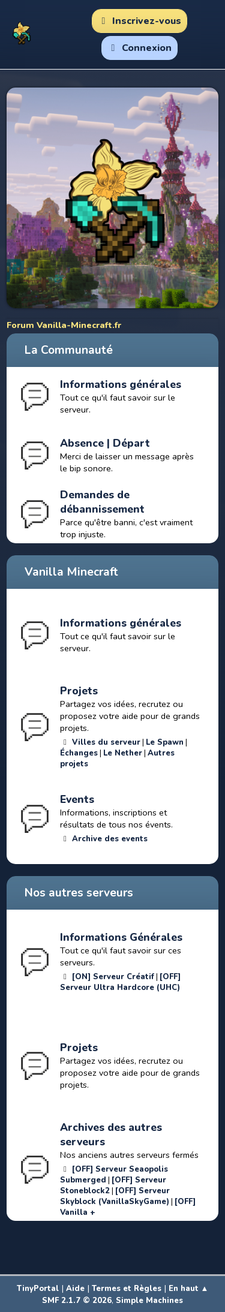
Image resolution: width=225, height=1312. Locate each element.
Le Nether (122, 753)
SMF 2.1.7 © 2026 (77, 1300)
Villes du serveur (106, 742)
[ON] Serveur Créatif (113, 976)
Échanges (79, 753)
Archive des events (110, 838)
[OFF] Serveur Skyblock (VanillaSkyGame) (115, 1196)
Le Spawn (165, 742)
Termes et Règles (126, 1288)
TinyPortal (38, 1288)
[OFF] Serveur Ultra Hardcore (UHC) (120, 982)
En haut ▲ (189, 1288)
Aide (75, 1288)
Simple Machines (149, 1300)
